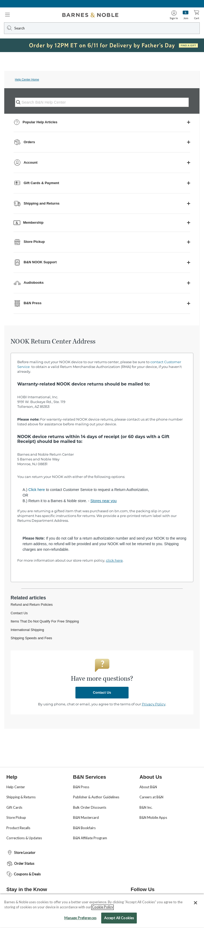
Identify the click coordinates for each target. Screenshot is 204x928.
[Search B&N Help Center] (105, 102)
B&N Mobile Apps (153, 817)
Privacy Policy (153, 704)
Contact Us (19, 613)
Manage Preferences (80, 922)
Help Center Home (27, 79)
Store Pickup (16, 817)
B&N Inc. (145, 807)
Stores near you (103, 501)
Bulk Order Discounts (89, 807)
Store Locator (20, 852)
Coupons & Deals (23, 874)
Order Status (20, 863)
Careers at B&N (151, 797)
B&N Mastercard (86, 817)
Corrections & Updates (24, 838)
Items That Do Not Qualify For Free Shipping (45, 621)
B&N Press (81, 787)
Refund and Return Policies (32, 605)
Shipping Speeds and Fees (31, 638)
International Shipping (27, 630)
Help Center (15, 787)
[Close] (195, 907)
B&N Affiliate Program (90, 838)
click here (114, 560)
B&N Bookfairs (84, 828)
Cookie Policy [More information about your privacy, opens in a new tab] (102, 912)
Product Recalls (18, 828)
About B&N (148, 787)
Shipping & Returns (21, 797)
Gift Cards (14, 807)
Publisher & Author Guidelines (96, 797)
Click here (36, 490)
